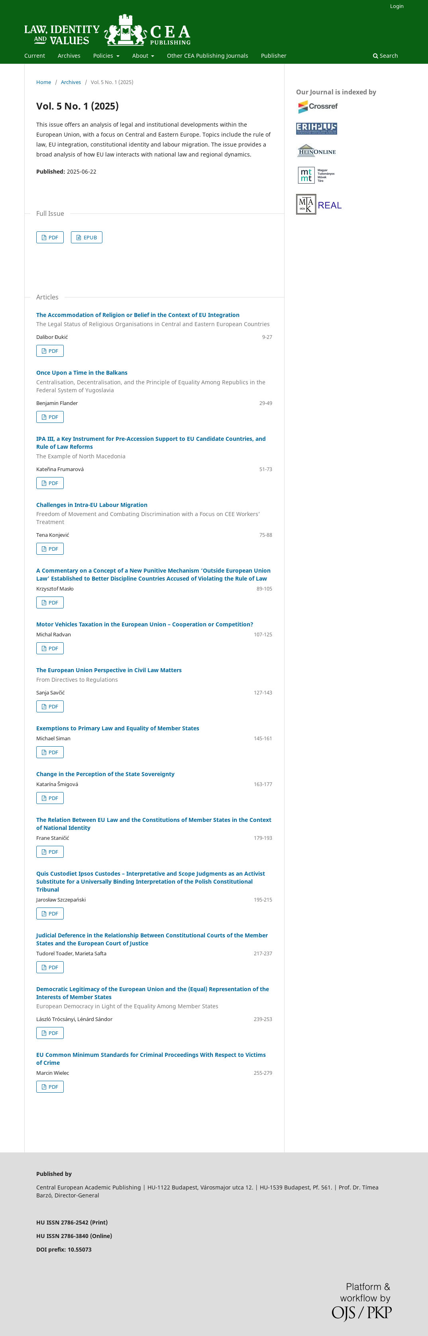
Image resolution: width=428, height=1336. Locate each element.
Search (385, 55)
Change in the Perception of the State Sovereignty (105, 774)
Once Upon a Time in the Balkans (154, 381)
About (141, 55)
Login (397, 6)
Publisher (274, 55)
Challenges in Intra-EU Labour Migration (154, 513)
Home (43, 82)
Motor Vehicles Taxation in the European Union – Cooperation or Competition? (144, 624)
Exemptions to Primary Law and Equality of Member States (117, 728)
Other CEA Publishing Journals (207, 55)
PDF (52, 237)
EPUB (89, 237)
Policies (104, 55)
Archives (69, 55)
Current (34, 55)
